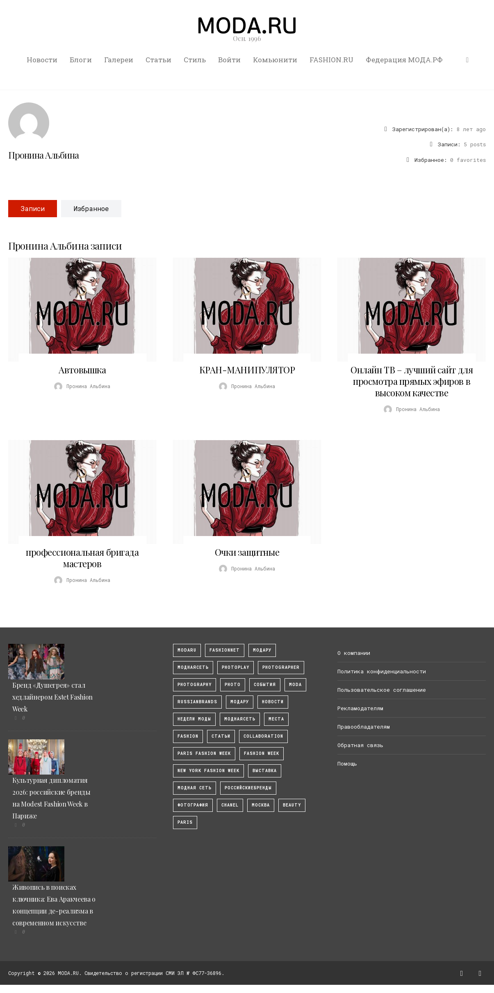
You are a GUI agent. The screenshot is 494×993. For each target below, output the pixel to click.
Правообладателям (363, 726)
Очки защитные (247, 552)
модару (262, 650)
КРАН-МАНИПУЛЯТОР (247, 370)
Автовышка (82, 370)
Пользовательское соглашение (381, 689)
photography (195, 684)
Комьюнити (275, 59)
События (265, 684)
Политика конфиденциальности (381, 671)
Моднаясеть (239, 719)
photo (233, 684)
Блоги (81, 59)
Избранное (91, 208)
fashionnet (224, 650)
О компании (353, 653)
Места (276, 719)
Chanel (230, 805)
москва (261, 805)
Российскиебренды (248, 788)
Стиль (195, 59)
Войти (229, 59)
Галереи (118, 59)
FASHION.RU (331, 59)
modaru (187, 650)
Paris (185, 822)
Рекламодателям (360, 708)
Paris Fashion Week (204, 753)
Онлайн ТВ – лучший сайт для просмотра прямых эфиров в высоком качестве (412, 381)
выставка (265, 770)
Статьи (158, 59)
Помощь (347, 763)
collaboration (263, 736)
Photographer (281, 667)
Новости (42, 59)
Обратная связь (360, 745)
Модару (239, 701)
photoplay (235, 667)
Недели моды (194, 719)
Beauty (292, 805)
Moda (295, 684)
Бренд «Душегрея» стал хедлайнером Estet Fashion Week (52, 697)
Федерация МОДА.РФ (404, 59)
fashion (188, 736)
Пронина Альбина (43, 155)
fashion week (261, 753)
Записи (32, 208)
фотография (193, 805)
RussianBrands (197, 701)
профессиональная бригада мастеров (82, 558)
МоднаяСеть (193, 667)
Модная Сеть (195, 788)
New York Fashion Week (208, 770)
